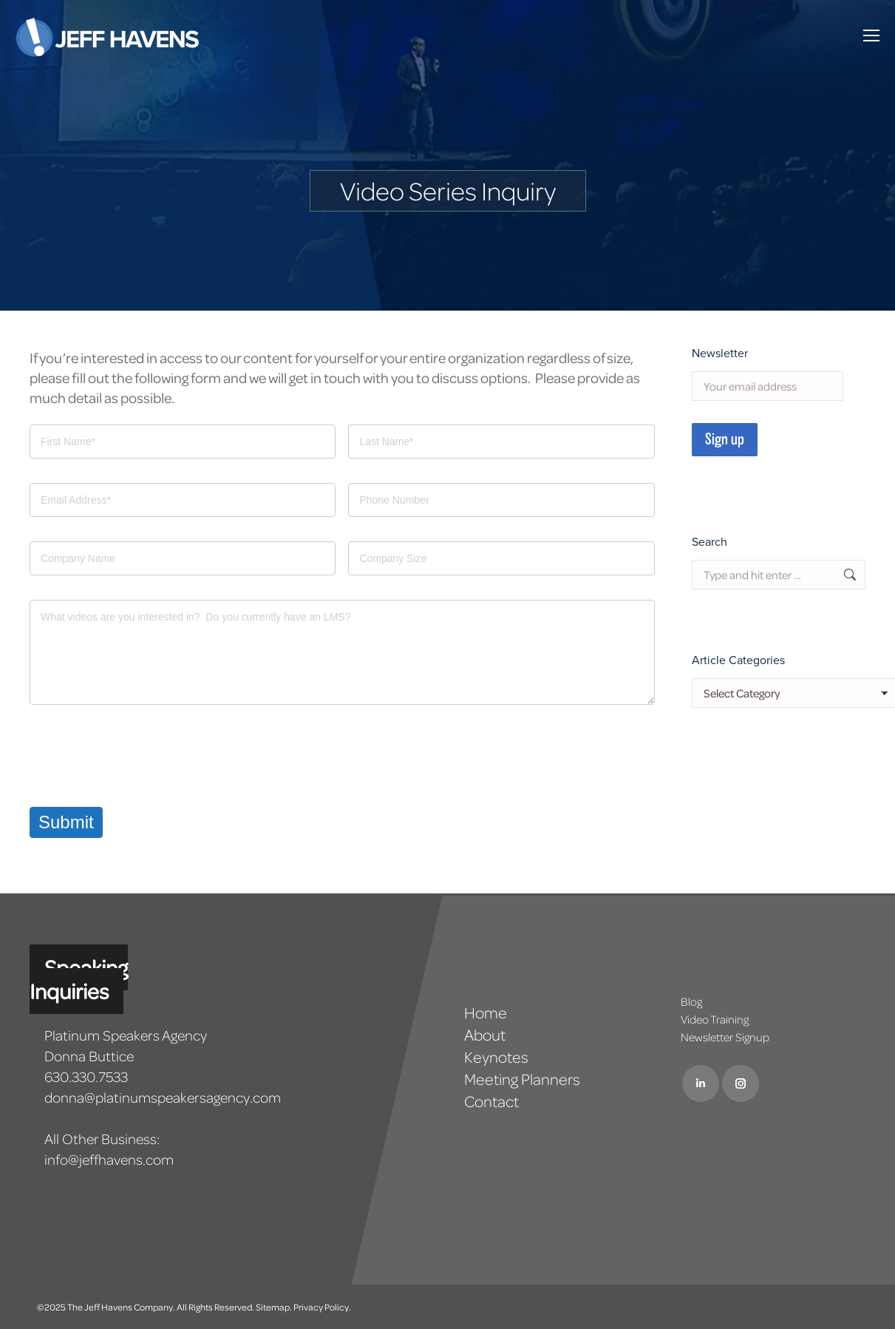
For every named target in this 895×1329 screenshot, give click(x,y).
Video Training (715, 1019)
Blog (691, 1001)
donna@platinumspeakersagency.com (162, 1097)
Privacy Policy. (322, 1306)
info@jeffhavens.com (109, 1159)
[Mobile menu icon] (871, 35)
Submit (66, 822)
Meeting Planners (522, 1079)
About (485, 1035)
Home (485, 1012)
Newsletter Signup (725, 1037)
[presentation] (142, 756)
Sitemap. (274, 1306)
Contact (491, 1101)
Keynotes (496, 1057)
